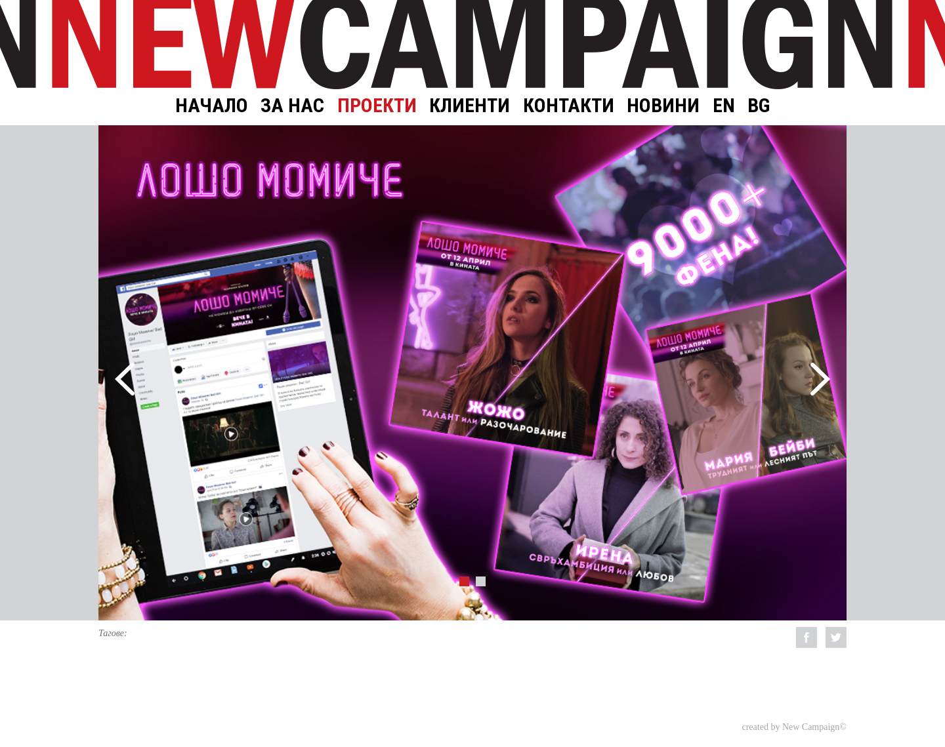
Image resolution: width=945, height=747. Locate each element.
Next (820, 379)
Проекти (377, 105)
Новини (663, 105)
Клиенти (469, 105)
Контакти (568, 105)
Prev (125, 379)
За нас (292, 105)
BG (758, 105)
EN (724, 105)
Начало (211, 105)
